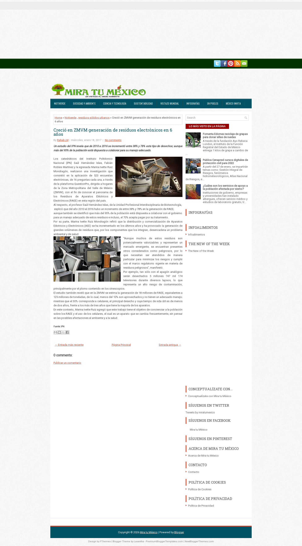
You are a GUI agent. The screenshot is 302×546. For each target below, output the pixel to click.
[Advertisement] (126, 29)
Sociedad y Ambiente (84, 103)
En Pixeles (212, 103)
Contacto (193, 472)
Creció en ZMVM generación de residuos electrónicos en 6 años (112, 132)
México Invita (233, 103)
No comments (113, 140)
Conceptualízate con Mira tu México (209, 396)
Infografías (193, 103)
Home (58, 117)
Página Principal (121, 344)
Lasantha (139, 541)
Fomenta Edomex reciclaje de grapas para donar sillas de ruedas (225, 135)
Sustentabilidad (143, 103)
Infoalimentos (196, 234)
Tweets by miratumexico (200, 412)
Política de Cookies (199, 489)
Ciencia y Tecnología (114, 103)
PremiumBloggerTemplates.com (164, 541)
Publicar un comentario (67, 362)
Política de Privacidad (201, 505)
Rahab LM (62, 140)
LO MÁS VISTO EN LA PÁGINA (207, 126)
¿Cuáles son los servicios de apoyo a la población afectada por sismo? (225, 187)
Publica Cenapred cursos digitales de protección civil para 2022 (225, 161)
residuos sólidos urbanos (93, 117)
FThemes (105, 541)
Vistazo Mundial (169, 103)
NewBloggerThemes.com (199, 541)
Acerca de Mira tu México (203, 455)
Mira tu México (198, 429)
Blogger (179, 532)
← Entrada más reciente (69, 344)
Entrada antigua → (170, 344)
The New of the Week (201, 250)
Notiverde (59, 103)
